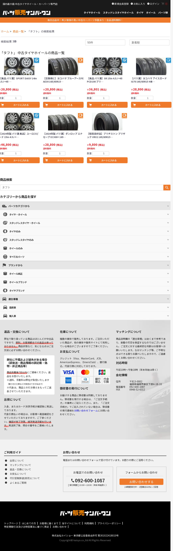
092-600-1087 (90, 480)
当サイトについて (71, 523)
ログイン (154, 3)
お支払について (18, 473)
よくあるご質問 (18, 482)
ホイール (151, 12)
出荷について (17, 460)
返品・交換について (20, 469)
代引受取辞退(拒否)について (25, 478)
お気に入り (139, 3)
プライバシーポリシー (109, 523)
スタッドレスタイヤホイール (118, 12)
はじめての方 (29, 523)
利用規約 (89, 523)
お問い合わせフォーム (86, 410)
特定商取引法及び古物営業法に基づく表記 (26, 526)
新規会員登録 (121, 3)
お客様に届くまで (48, 523)
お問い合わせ (59, 526)
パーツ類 (163, 12)
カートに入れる (65, 105)
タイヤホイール (92, 12)
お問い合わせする (141, 481)
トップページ (11, 523)
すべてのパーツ (16, 256)
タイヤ (139, 12)
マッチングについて (20, 465)
